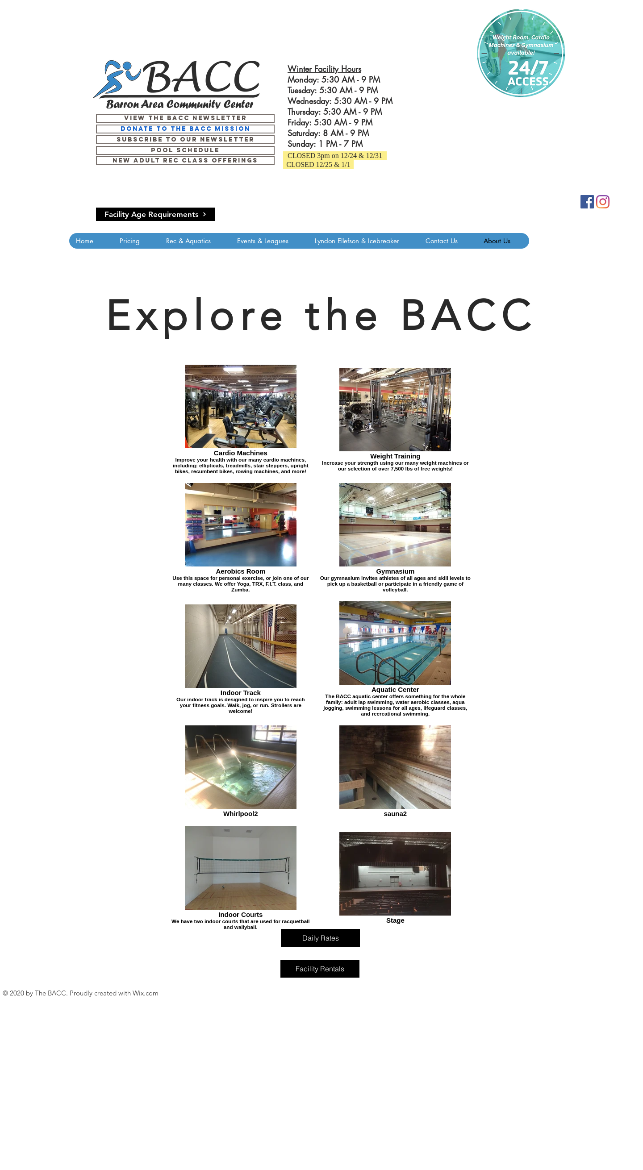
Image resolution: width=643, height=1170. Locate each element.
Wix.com (146, 993)
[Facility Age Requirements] (155, 214)
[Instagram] (603, 201)
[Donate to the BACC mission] (185, 129)
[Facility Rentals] (319, 969)
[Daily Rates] (320, 938)
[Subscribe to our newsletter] (185, 139)
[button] (335, 155)
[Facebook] (587, 201)
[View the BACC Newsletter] (185, 118)
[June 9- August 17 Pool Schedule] (185, 150)
